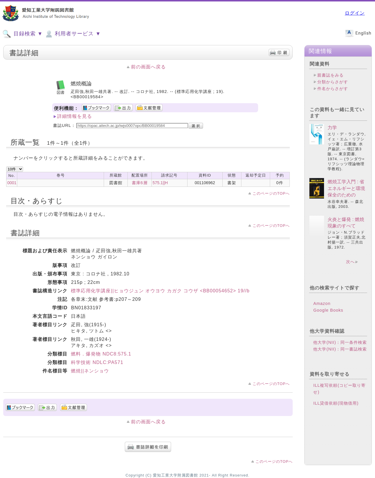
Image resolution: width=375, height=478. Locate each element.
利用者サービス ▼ (72, 34)
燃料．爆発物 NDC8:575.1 (101, 353)
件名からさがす (332, 88)
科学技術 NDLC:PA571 (97, 362)
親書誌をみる (330, 75)
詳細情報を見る (74, 116)
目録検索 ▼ (22, 34)
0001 (11, 182)
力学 (332, 127)
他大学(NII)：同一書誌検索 (340, 349)
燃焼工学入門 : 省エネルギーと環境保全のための (346, 188)
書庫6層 (140, 182)
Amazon (321, 303)
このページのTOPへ (271, 193)
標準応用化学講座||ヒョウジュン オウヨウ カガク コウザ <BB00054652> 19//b (160, 290)
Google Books (328, 310)
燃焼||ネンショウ (90, 370)
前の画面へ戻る (148, 66)
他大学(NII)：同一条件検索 (340, 342)
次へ (350, 261)
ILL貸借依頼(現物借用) (336, 403)
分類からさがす (332, 82)
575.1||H (160, 182)
